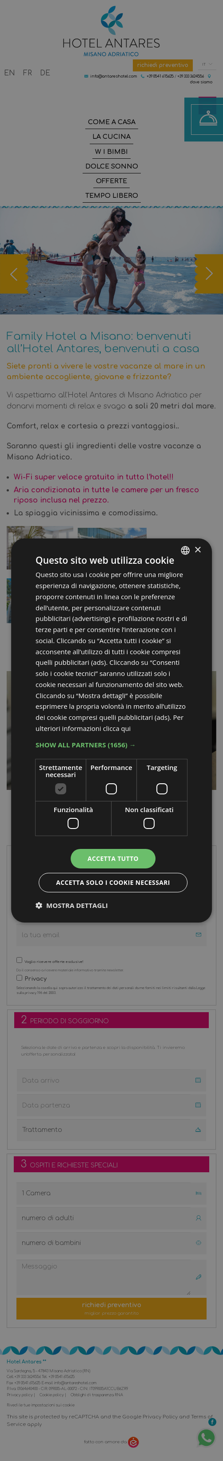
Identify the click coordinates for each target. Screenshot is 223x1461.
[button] (111, 744)
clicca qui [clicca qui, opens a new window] (117, 727)
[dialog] (111, 730)
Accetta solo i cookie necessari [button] (112, 882)
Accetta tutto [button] (113, 858)
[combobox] (185, 550)
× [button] (197, 549)
